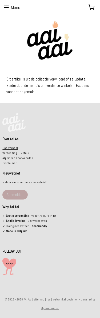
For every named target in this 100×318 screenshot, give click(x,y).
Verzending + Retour (15, 153)
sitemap (39, 299)
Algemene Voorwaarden (17, 158)
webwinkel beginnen (65, 299)
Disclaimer (9, 163)
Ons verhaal (10, 148)
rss (48, 299)
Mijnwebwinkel (50, 308)
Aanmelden (15, 194)
